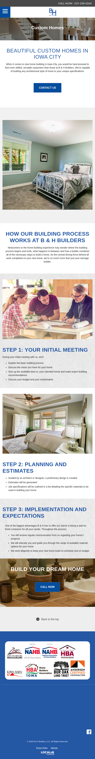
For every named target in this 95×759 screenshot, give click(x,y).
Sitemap (54, 748)
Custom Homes (13, 694)
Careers (9, 707)
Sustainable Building (15, 703)
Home (8, 691)
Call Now (47, 587)
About (8, 710)
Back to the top (47, 619)
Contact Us (47, 87)
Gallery (8, 700)
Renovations (11, 697)
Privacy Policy (42, 748)
